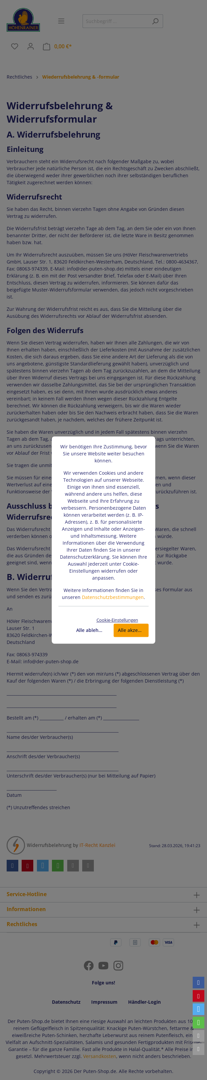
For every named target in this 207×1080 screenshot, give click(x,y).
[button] (198, 982)
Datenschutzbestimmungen (113, 597)
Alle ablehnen (91, 630)
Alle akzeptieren (133, 630)
